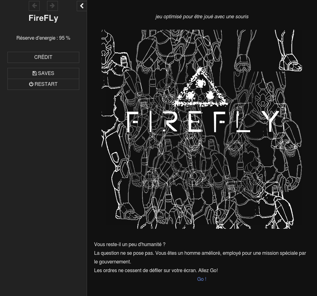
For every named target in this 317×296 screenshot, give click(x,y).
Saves (46, 73)
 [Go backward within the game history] (34, 5)
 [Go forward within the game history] (52, 5)
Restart (46, 84)
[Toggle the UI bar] (82, 6)
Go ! (201, 279)
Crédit (43, 57)
